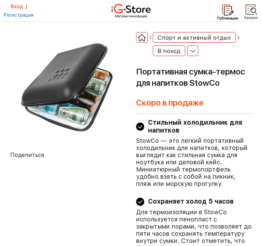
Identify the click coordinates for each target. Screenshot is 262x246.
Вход (17, 6)
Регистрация (18, 15)
